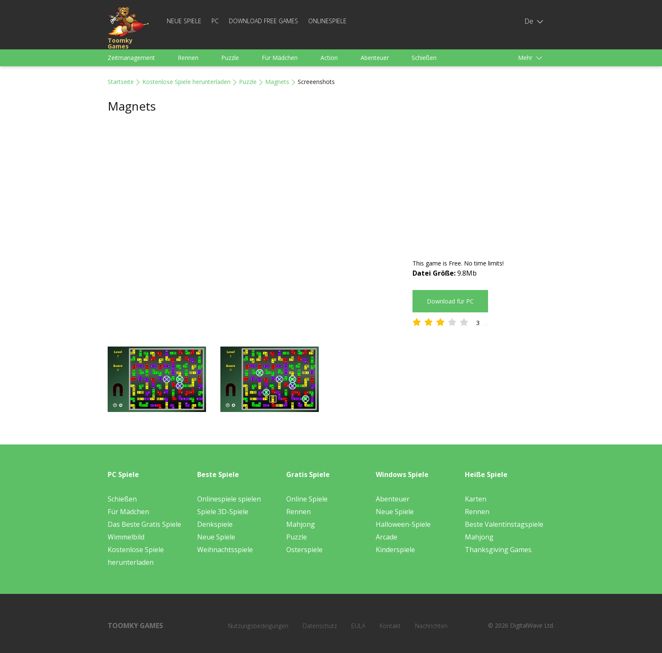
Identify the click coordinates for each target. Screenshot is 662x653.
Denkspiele (215, 524)
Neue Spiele (184, 21)
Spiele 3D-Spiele (222, 511)
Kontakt (390, 626)
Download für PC (450, 301)
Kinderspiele (395, 549)
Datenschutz (320, 626)
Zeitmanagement (131, 58)
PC (215, 21)
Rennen (188, 58)
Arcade (386, 537)
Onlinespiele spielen (229, 499)
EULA (358, 626)
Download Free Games (263, 21)
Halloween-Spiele (403, 524)
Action (329, 58)
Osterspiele (304, 549)
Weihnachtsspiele (225, 549)
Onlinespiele (327, 21)
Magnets (277, 82)
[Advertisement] (483, 186)
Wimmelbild (126, 537)
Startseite (121, 82)
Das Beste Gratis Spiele (144, 524)
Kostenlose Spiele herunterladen (186, 82)
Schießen (424, 58)
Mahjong (300, 524)
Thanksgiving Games (498, 549)
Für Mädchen (280, 58)
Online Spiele (307, 499)
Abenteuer (375, 58)
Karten (475, 499)
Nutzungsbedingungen (258, 626)
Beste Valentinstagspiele (504, 524)
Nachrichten (431, 626)
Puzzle (230, 58)
